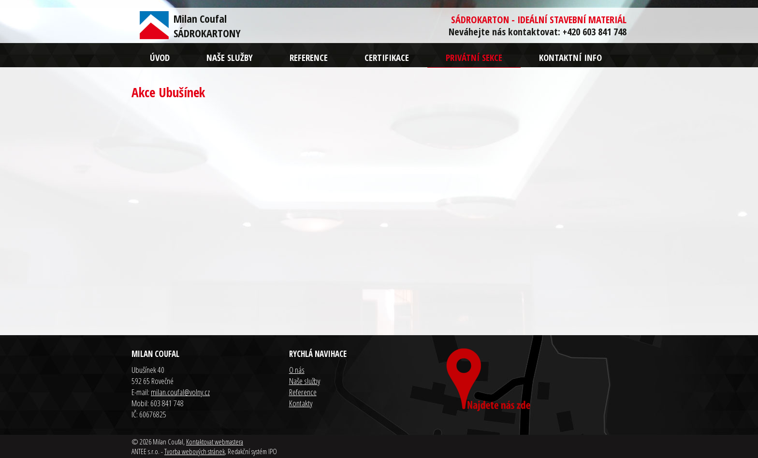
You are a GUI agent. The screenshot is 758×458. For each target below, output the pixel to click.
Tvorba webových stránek (194, 451)
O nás (297, 369)
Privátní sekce (474, 57)
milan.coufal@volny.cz (180, 392)
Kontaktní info (570, 57)
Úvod (160, 57)
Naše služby (229, 57)
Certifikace (386, 57)
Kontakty (300, 403)
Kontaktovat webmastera (214, 441)
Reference (309, 57)
